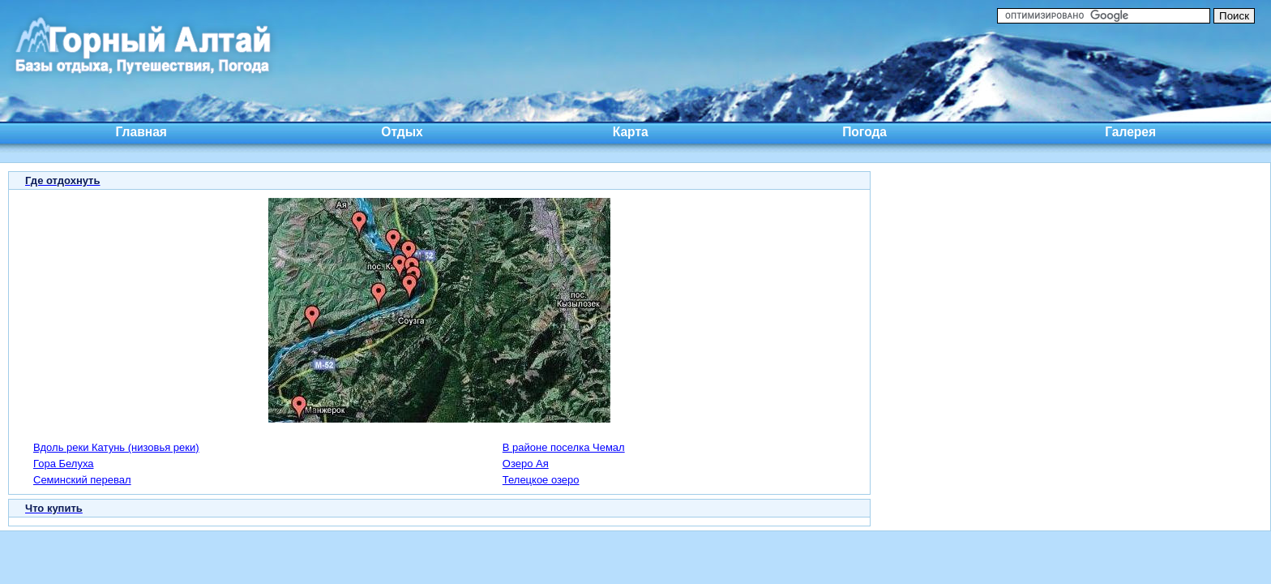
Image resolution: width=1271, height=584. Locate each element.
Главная (141, 132)
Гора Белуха (63, 463)
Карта (630, 132)
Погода (864, 132)
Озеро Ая (526, 463)
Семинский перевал (82, 480)
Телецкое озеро (541, 480)
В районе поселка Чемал (564, 447)
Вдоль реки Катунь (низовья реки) (116, 447)
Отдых (401, 132)
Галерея (1130, 132)
